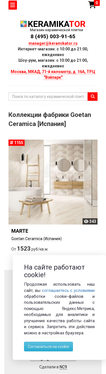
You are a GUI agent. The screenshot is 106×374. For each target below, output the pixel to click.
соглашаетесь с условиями (68, 290)
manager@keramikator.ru (53, 43)
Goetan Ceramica (26, 238)
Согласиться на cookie (48, 346)
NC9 (63, 367)
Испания (52, 238)
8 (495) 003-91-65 (53, 36)
